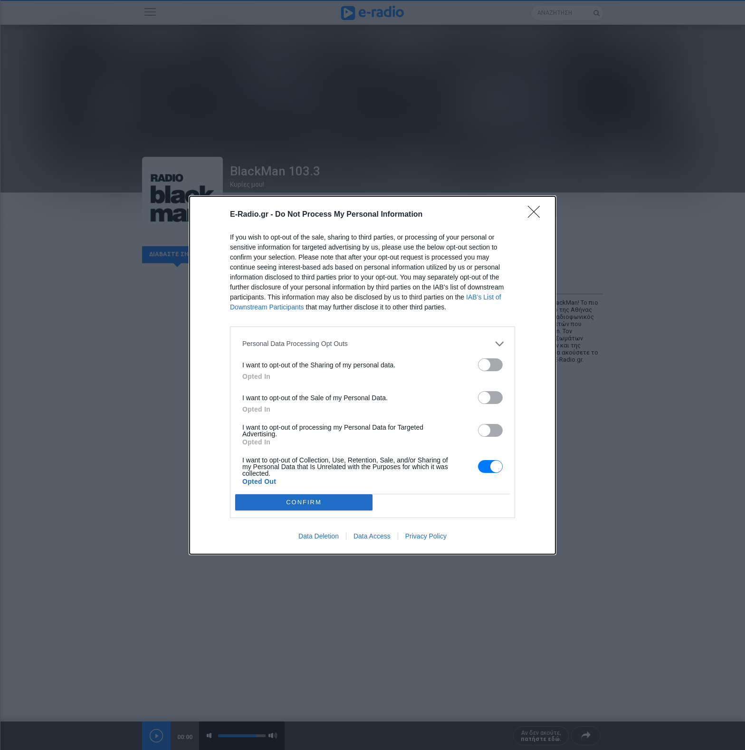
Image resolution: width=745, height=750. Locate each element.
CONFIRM (304, 502)
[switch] (490, 364)
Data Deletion (318, 536)
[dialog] (372, 375)
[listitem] (372, 344)
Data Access (372, 536)
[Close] (537, 215)
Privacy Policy (426, 536)
